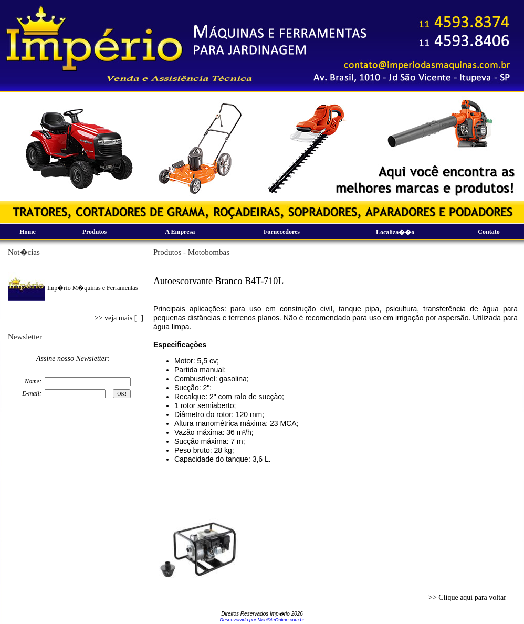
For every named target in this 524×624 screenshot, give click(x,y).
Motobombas (208, 252)
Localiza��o (395, 232)
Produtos (94, 231)
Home (27, 231)
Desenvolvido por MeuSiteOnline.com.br (261, 619)
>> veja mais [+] (119, 318)
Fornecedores (282, 231)
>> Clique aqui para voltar (467, 597)
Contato (488, 231)
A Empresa (180, 231)
